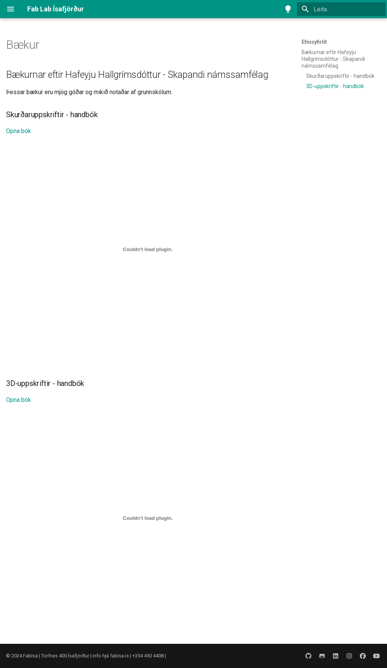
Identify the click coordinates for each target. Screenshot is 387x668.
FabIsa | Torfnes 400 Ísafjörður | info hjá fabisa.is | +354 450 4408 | (94, 656)
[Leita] (341, 9)
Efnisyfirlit (314, 42)
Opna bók (18, 131)
